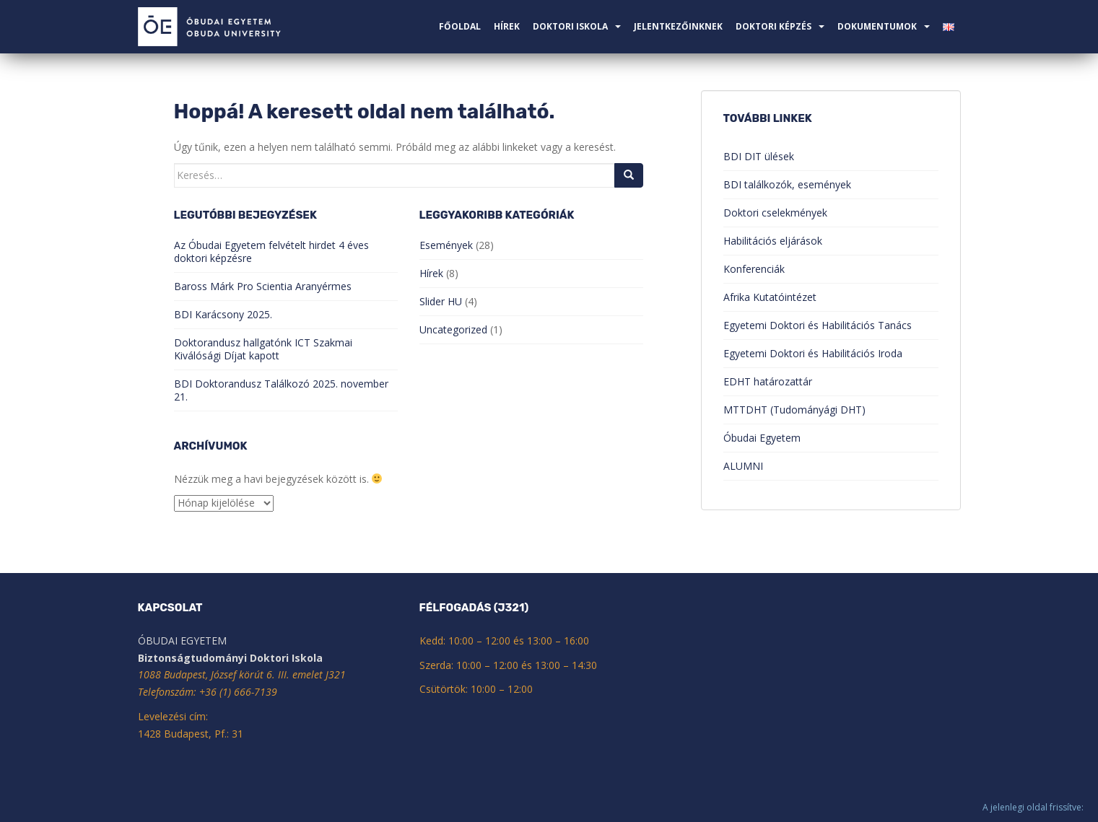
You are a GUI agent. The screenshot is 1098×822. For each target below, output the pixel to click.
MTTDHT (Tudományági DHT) (794, 409)
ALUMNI (743, 466)
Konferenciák (754, 269)
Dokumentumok (877, 26)
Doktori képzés (773, 26)
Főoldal (460, 26)
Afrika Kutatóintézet (769, 297)
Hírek (507, 26)
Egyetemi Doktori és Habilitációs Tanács (817, 325)
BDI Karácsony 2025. (223, 314)
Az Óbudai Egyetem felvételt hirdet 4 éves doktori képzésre (271, 251)
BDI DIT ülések (758, 156)
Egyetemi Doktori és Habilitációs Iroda (812, 353)
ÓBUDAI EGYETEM (182, 640)
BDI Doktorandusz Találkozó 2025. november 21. (281, 390)
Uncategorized (453, 329)
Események (446, 245)
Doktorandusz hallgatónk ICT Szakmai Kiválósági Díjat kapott (263, 349)
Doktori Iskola (570, 26)
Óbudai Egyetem (762, 438)
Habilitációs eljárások (772, 241)
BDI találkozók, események (787, 184)
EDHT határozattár (767, 381)
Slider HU (440, 301)
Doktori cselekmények (775, 212)
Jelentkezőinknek (678, 26)
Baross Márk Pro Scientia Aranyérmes (263, 286)
